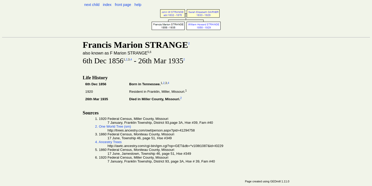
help (138, 5)
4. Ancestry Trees (108, 142)
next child (91, 5)
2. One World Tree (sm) (113, 126)
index (107, 5)
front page (123, 5)
